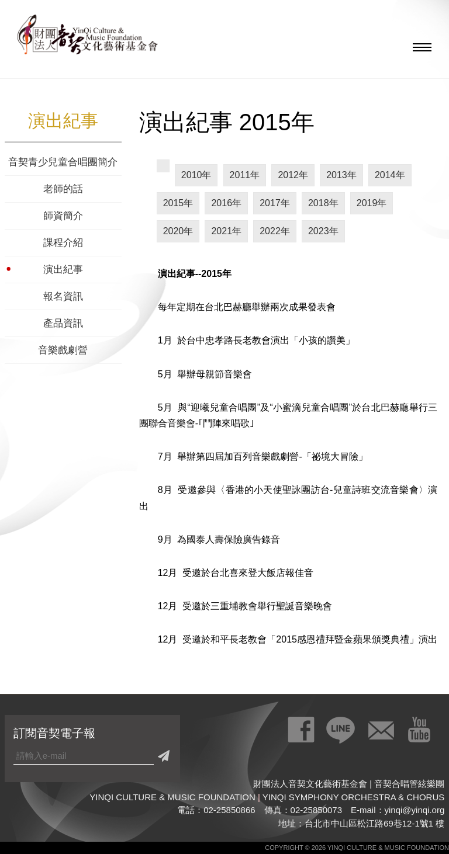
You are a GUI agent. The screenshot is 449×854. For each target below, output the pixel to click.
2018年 (323, 203)
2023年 (323, 231)
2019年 (372, 203)
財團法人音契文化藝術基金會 (88, 38)
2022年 (275, 231)
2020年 (178, 231)
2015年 (178, 203)
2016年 (226, 203)
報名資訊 (63, 296)
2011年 (245, 175)
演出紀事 (63, 269)
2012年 (293, 175)
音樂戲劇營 (63, 350)
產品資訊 (63, 323)
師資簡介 (63, 215)
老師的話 (63, 189)
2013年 (341, 175)
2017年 (275, 203)
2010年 (196, 175)
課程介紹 (63, 242)
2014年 (390, 175)
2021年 (226, 231)
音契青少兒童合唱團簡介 (63, 162)
